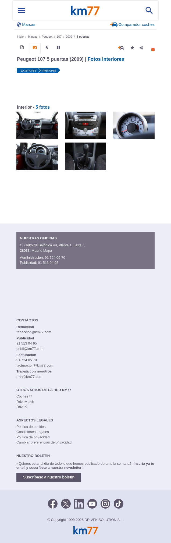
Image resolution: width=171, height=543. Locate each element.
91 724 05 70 (55, 257)
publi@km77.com (30, 349)
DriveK (21, 407)
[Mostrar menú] (21, 10)
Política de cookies (30, 427)
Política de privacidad (33, 437)
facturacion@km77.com (34, 365)
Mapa (47, 251)
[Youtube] (92, 503)
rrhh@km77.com (29, 377)
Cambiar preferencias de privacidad (44, 442)
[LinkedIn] (79, 503)
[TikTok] (118, 503)
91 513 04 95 (48, 263)
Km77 (85, 10)
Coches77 (24, 396)
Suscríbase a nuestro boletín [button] (48, 477)
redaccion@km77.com (33, 332)
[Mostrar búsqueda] (149, 10)
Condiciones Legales (32, 432)
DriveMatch (25, 402)
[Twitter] (66, 503)
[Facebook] (53, 503)
